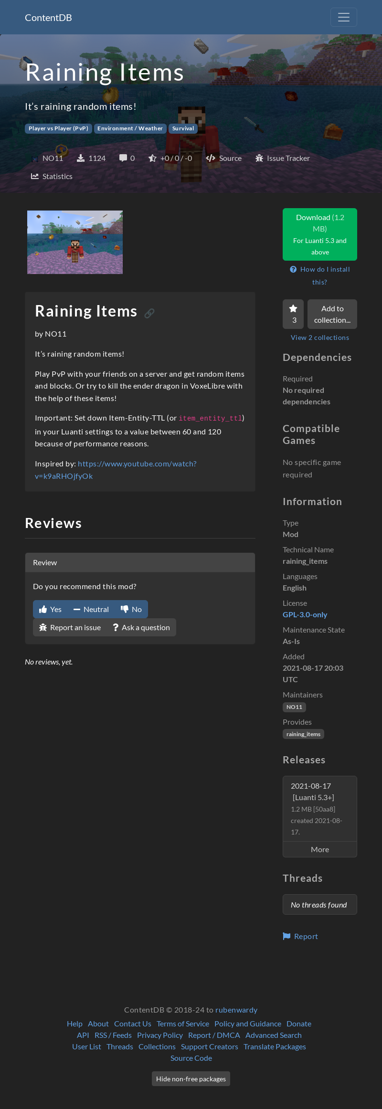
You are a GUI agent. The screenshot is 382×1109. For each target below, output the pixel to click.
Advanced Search (273, 1034)
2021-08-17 (316, 808)
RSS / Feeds (113, 1034)
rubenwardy (236, 1009)
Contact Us (132, 1023)
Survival (183, 128)
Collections (157, 1046)
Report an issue (70, 627)
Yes (50, 608)
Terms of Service (183, 1023)
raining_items (303, 734)
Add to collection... (332, 314)
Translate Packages (275, 1046)
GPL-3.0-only (305, 614)
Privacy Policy (160, 1034)
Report (300, 935)
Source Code (191, 1057)
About (98, 1023)
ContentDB (48, 17)
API (83, 1034)
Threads (119, 1046)
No (131, 608)
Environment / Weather (130, 128)
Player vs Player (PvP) (59, 128)
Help (75, 1023)
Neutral (91, 608)
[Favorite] (293, 314)
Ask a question (141, 627)
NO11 (294, 706)
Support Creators (209, 1046)
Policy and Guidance (247, 1023)
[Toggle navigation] (343, 17)
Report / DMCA (214, 1034)
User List (86, 1046)
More (320, 849)
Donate (298, 1023)
